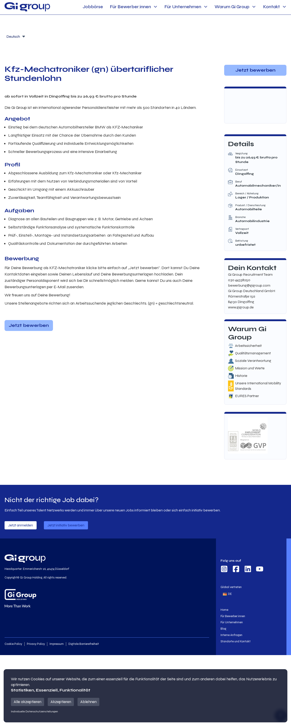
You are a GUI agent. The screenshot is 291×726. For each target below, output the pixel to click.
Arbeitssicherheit (248, 345)
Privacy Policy (36, 644)
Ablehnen (88, 701)
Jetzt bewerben (29, 325)
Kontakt (271, 6)
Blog (223, 629)
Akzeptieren (60, 701)
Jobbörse (93, 6)
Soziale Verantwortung (253, 360)
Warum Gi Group (232, 6)
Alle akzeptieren (27, 701)
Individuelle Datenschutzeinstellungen (34, 711)
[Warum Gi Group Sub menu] (254, 7)
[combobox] (16, 36)
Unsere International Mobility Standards (258, 386)
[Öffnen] (23, 36)
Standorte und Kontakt (236, 641)
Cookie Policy (13, 644)
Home (224, 610)
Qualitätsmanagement (253, 353)
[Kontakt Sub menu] (284, 7)
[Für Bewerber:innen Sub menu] (155, 7)
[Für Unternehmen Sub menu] (205, 7)
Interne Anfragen (231, 635)
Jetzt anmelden (20, 525)
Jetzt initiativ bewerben (66, 525)
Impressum (57, 644)
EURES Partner (247, 396)
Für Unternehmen (182, 6)
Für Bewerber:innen (130, 6)
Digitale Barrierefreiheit (83, 644)
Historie (241, 375)
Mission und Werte (250, 368)
